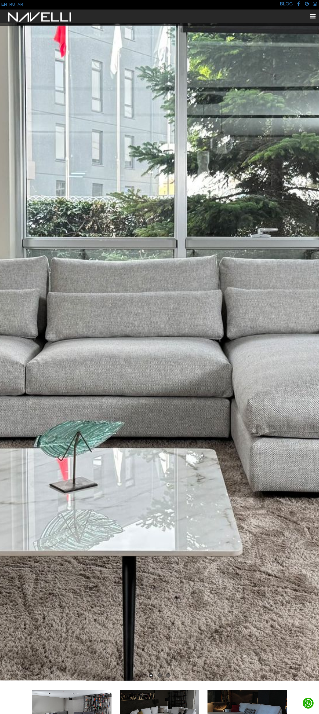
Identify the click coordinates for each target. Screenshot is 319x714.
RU (12, 4)
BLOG (286, 4)
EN (4, 4)
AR (20, 4)
